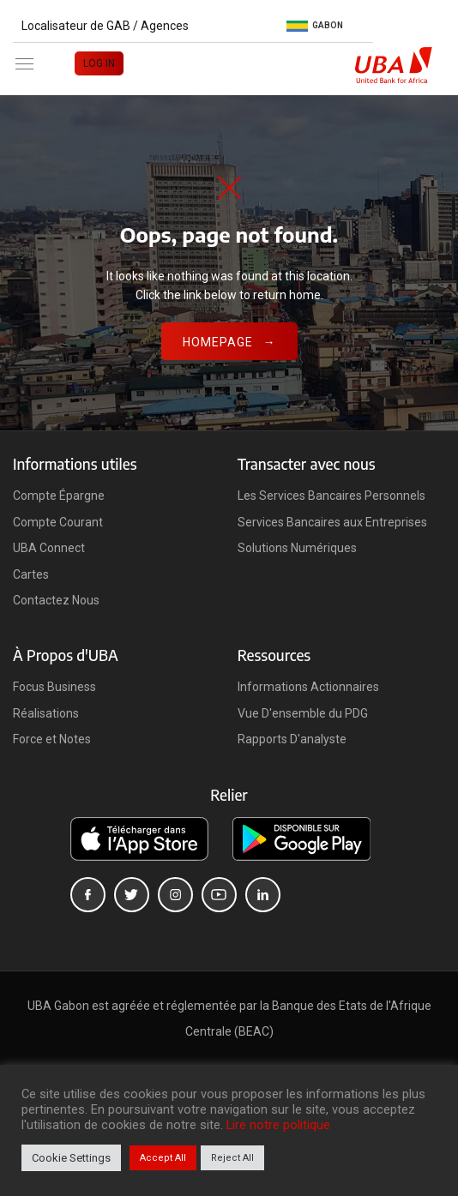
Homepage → (229, 342)
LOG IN (99, 63)
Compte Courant (58, 522)
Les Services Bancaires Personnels (331, 495)
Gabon (314, 25)
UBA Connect (49, 548)
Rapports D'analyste (292, 739)
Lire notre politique (278, 1125)
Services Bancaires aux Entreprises (332, 522)
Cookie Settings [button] (71, 1157)
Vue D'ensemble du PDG (303, 713)
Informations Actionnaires (308, 687)
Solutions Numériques (297, 548)
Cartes (31, 574)
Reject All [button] (232, 1157)
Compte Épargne (59, 495)
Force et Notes (52, 739)
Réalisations (46, 713)
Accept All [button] (163, 1157)
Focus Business (54, 687)
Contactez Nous (56, 600)
